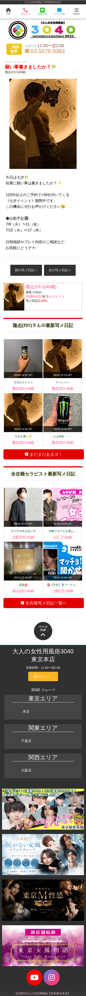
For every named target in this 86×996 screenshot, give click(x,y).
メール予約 (59, 11)
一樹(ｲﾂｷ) (63, 590)
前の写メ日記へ (26, 270)
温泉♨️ (23, 584)
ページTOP (43, 631)
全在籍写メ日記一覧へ (44, 603)
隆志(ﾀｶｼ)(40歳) (15, 72)
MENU (76, 11)
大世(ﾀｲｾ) (23, 537)
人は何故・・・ (62, 436)
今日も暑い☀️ (23, 436)
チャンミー (62, 382)
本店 (26, 711)
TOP (8, 11)
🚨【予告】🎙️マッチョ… (62, 584)
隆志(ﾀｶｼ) (23, 388)
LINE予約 (42, 11)
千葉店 (26, 741)
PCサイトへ (43, 676)
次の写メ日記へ (60, 270)
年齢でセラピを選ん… (62, 531)
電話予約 (25, 11)
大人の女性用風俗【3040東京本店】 (42, 2)
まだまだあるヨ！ (44, 454)
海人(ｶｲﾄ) (23, 590)
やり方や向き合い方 (23, 531)
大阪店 (26, 770)
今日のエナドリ (23, 382)
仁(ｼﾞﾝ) (62, 537)
